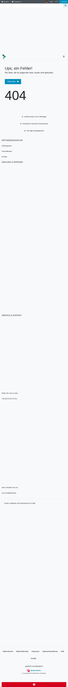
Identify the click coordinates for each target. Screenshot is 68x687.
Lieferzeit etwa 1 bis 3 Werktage (35, 117)
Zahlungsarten (7, 146)
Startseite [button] (13, 81)
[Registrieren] (16, 1)
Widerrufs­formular (22, 651)
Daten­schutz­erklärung (50, 651)
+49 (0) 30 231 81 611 (9, 399)
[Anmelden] (5, 1)
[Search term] (31, 5)
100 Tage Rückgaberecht (35, 131)
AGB (62, 651)
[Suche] (65, 5)
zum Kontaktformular (9, 493)
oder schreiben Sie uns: (10, 487)
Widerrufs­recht (8, 651)
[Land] (47, 1)
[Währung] (51, 1)
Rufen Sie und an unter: (10, 393)
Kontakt (4, 157)
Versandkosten (7, 151)
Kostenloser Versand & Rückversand (35, 124)
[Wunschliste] (56, 1)
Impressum (35, 651)
